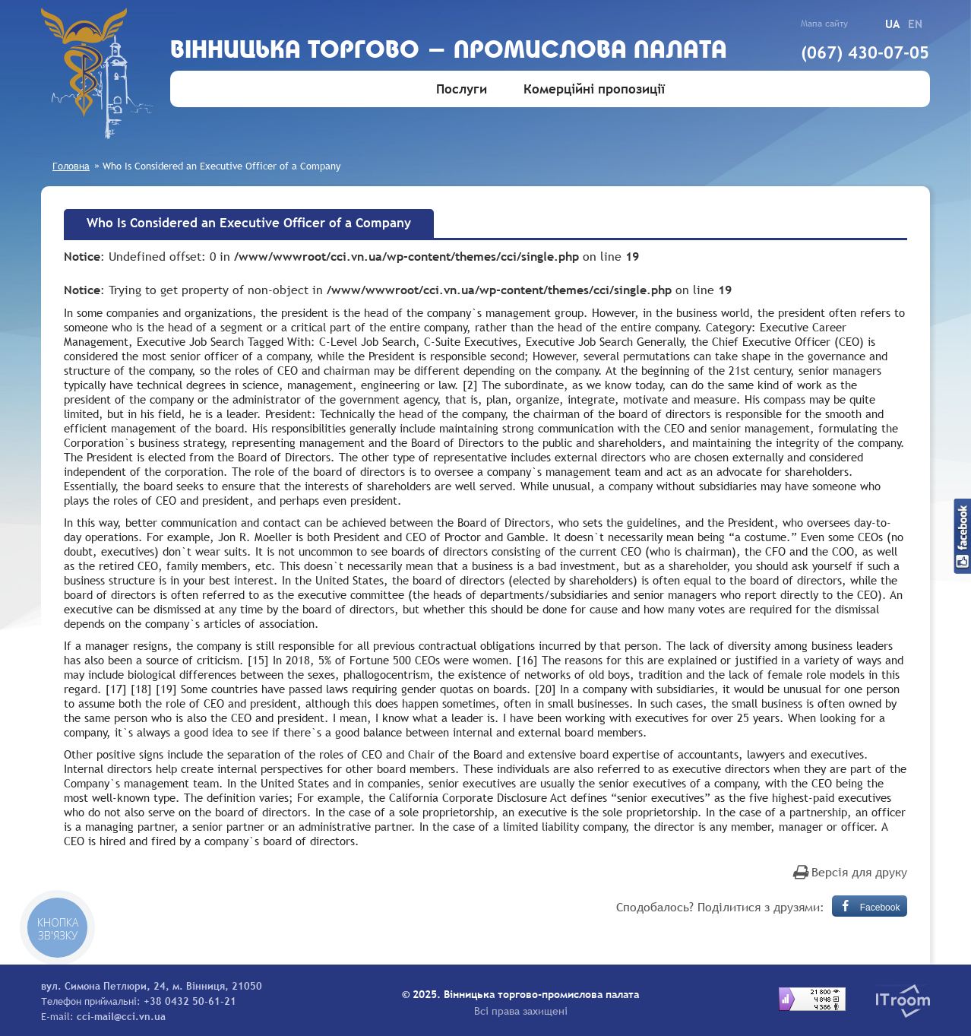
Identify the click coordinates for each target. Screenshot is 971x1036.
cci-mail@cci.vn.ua (121, 1016)
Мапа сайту (824, 23)
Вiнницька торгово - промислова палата (448, 51)
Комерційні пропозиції (594, 89)
